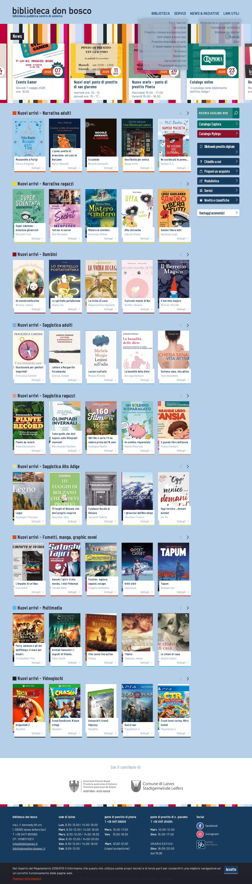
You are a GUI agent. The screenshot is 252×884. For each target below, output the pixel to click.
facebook (207, 825)
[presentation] (228, 36)
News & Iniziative (204, 13)
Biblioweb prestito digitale (219, 149)
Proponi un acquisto (219, 171)
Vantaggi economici (219, 212)
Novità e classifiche (219, 200)
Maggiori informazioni (27, 878)
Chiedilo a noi (219, 161)
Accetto (231, 869)
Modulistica (219, 180)
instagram (208, 834)
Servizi (180, 13)
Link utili (231, 13)
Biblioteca (161, 13)
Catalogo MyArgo (219, 133)
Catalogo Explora (219, 124)
